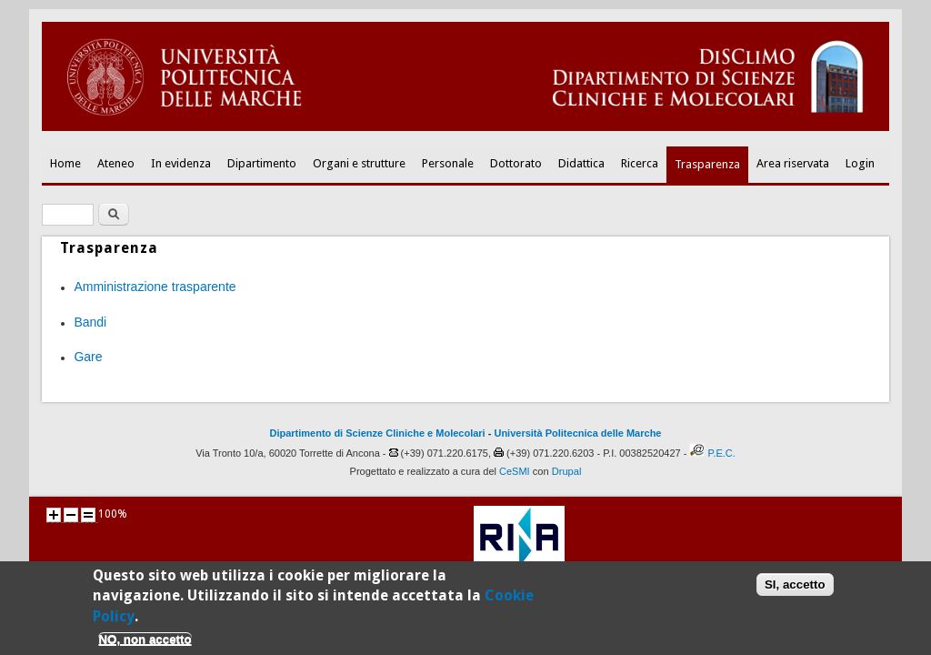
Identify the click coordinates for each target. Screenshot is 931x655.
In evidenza (181, 163)
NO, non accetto (144, 644)
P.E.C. (721, 453)
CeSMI (514, 471)
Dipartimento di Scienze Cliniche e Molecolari (378, 433)
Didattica (581, 163)
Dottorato (516, 163)
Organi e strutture (359, 163)
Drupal (567, 471)
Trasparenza (707, 164)
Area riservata (792, 163)
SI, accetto (795, 590)
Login (860, 163)
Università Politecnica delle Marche (577, 433)
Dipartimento (261, 163)
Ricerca (639, 163)
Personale (448, 163)
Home (65, 163)
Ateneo (116, 163)
